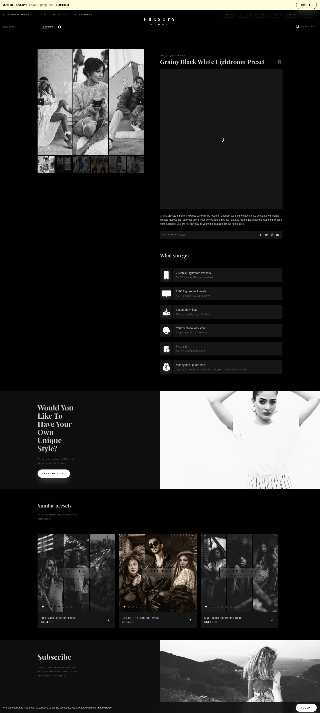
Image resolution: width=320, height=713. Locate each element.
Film (276, 15)
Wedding (261, 15)
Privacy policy (104, 707)
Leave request (53, 350)
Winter (291, 15)
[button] (305, 27)
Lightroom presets (18, 14)
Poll (102, 647)
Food (244, 15)
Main (162, 55)
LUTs (42, 14)
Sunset (229, 15)
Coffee (308, 15)
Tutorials (59, 14)
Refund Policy (110, 688)
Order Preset (83, 14)
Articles (105, 656)
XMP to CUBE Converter (117, 696)
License (105, 680)
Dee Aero (236, 668)
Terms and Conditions (116, 672)
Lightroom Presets (177, 55)
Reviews (105, 631)
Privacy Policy (110, 664)
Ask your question (113, 639)
